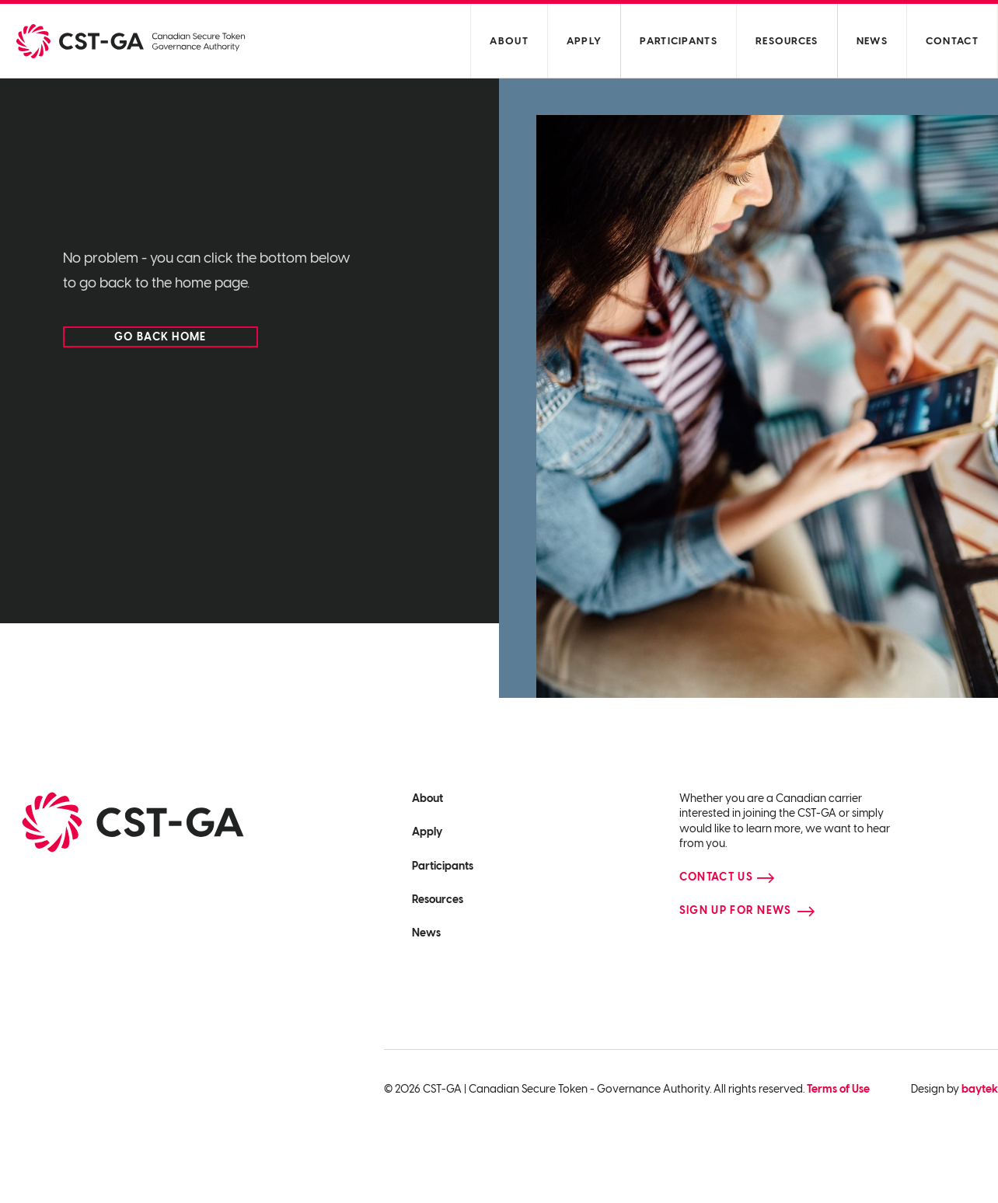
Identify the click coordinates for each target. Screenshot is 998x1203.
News (872, 41)
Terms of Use (838, 1089)
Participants (678, 41)
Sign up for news (735, 910)
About (509, 41)
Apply (584, 41)
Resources (786, 41)
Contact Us (716, 877)
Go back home (160, 336)
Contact (952, 41)
